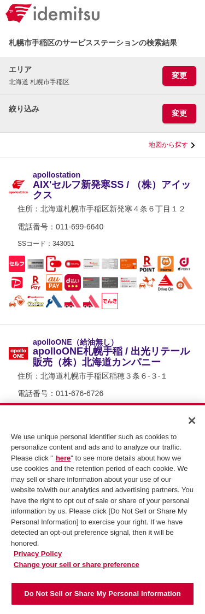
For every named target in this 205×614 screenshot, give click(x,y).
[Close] (192, 425)
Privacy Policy (38, 558)
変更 (179, 75)
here (63, 462)
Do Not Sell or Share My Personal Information (102, 598)
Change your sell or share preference (76, 569)
